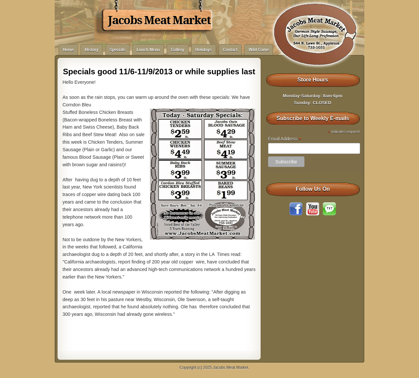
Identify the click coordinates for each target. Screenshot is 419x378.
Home (68, 49)
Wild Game (258, 49)
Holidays (203, 49)
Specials (118, 49)
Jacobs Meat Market (159, 20)
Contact (230, 49)
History (91, 49)
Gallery (177, 49)
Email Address (284, 139)
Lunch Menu (148, 49)
